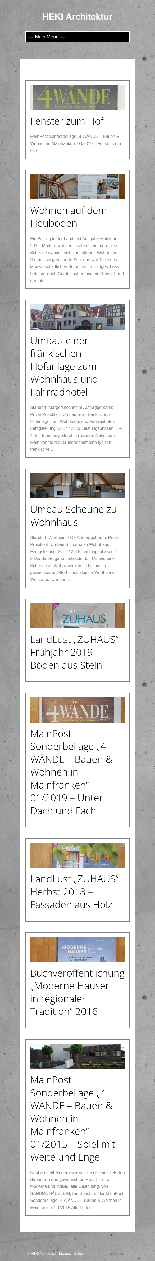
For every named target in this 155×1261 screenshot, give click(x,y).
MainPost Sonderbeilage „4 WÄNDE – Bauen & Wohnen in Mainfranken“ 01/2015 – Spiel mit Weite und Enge (72, 1118)
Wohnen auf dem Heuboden (68, 216)
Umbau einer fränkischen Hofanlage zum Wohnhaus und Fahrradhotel (64, 366)
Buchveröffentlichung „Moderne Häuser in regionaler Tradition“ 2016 (77, 992)
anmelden (117, 1253)
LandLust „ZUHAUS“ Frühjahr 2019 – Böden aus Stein (74, 652)
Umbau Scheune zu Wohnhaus (73, 515)
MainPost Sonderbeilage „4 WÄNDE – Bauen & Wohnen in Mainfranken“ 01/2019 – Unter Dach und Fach (71, 771)
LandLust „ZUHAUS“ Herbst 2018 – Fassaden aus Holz (74, 891)
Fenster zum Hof (67, 121)
